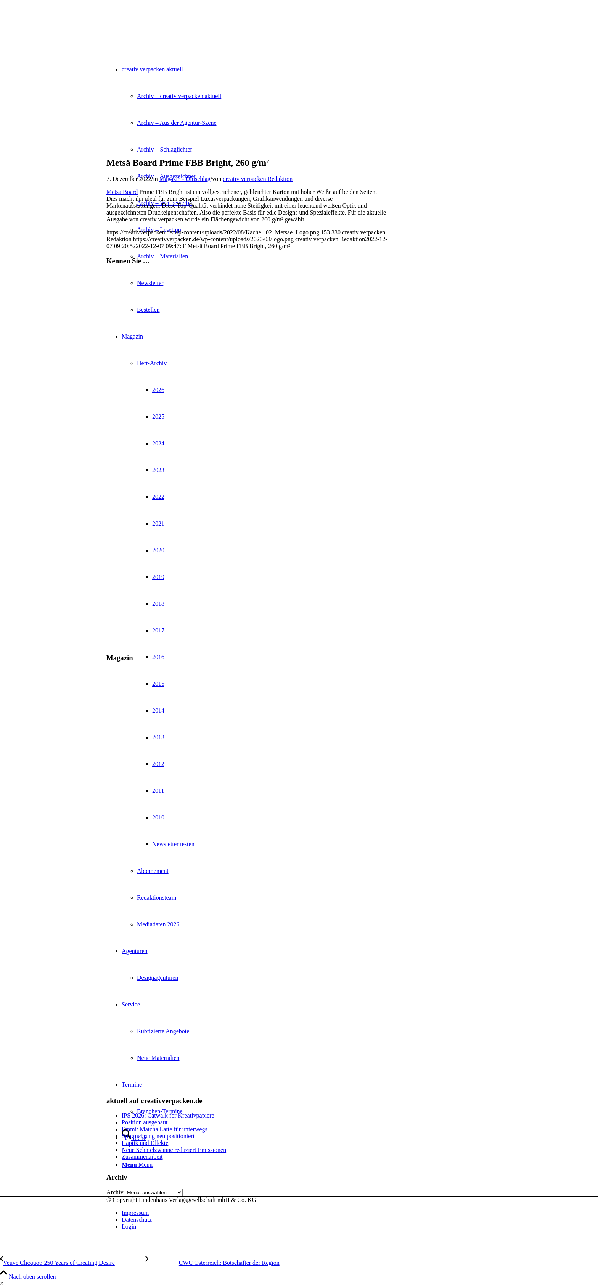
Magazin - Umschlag (185, 179)
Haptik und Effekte (145, 1143)
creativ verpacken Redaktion (258, 179)
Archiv (114, 1192)
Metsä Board (122, 192)
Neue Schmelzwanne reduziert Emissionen (174, 1150)
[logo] (163, 36)
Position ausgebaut (144, 1122)
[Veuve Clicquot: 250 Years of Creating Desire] (72, 1263)
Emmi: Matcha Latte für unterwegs (164, 1129)
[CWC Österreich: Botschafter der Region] (212, 1263)
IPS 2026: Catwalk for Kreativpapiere (168, 1115)
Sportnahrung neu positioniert (158, 1136)
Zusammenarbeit (142, 1156)
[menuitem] (307, 1213)
